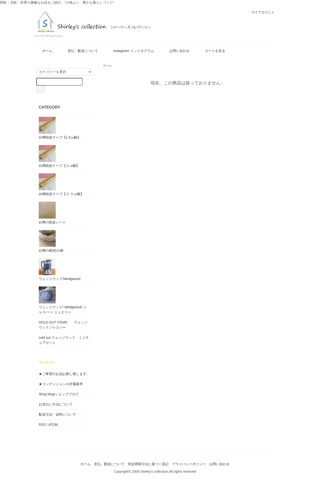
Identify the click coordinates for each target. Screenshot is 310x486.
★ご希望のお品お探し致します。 (64, 374)
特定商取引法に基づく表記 (148, 464)
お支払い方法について (56, 404)
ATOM (53, 425)
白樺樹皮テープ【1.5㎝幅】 (60, 128)
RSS (42, 425)
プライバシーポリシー (189, 464)
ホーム (43, 51)
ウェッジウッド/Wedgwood (59, 269)
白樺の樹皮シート (52, 213)
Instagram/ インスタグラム (130, 51)
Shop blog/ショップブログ (59, 394)
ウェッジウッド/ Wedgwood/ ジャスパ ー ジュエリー (62, 300)
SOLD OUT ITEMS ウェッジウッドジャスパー (63, 324)
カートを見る (211, 51)
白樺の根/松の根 (51, 241)
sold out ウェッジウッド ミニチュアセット (64, 340)
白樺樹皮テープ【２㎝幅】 (59, 156)
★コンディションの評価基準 (61, 384)
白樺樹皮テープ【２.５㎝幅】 (61, 184)
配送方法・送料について (57, 414)
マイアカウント (260, 12)
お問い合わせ (176, 51)
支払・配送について (79, 51)
